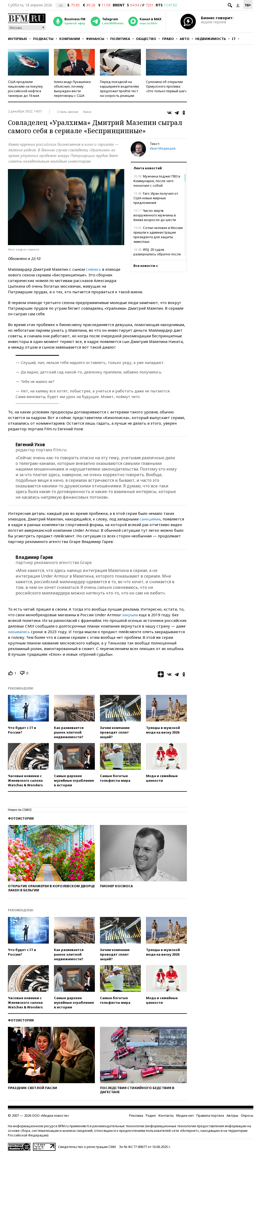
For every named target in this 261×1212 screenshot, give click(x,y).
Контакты (166, 1115)
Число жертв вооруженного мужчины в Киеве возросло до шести (154, 215)
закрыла (130, 614)
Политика (120, 38)
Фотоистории (21, 818)
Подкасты (43, 38)
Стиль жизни (67, 112)
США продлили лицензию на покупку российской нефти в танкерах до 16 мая (25, 88)
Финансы (95, 38)
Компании (69, 38)
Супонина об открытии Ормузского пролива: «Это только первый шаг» (166, 86)
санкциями (150, 518)
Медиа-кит (185, 1115)
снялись (93, 269)
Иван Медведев (163, 148)
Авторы (232, 1115)
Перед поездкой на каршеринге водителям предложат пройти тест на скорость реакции (119, 88)
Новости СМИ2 (19, 809)
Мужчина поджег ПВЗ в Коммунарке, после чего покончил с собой (156, 181)
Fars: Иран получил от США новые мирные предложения (155, 198)
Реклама (136, 1115)
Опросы (247, 1115)
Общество (146, 38)
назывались (19, 631)
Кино (87, 112)
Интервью (17, 38)
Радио (151, 1115)
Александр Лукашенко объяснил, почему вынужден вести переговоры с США (72, 88)
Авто (184, 38)
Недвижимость (210, 38)
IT (234, 38)
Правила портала (210, 1115)
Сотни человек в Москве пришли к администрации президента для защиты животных (158, 234)
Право (168, 38)
